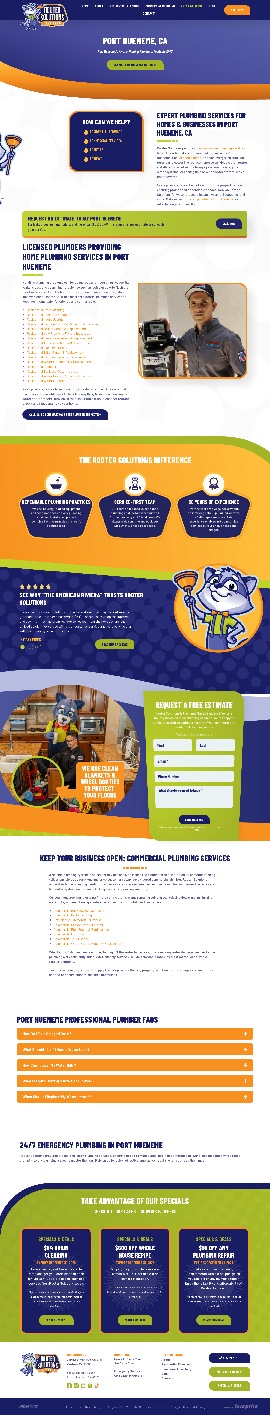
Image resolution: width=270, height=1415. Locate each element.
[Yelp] (90, 1385)
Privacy (201, 1407)
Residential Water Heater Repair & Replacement (61, 376)
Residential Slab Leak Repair (47, 348)
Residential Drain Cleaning (45, 310)
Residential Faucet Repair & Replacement (56, 329)
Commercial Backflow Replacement (78, 910)
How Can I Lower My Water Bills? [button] (49, 1065)
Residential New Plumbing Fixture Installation (59, 333)
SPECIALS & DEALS (230, 1386)
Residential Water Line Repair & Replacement (59, 362)
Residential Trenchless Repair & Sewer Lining (59, 343)
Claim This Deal (56, 1320)
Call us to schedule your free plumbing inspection (65, 414)
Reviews (99, 159)
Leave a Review (229, 1372)
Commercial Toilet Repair (71, 939)
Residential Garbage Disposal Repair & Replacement (64, 324)
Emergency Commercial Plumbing (77, 920)
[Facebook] (69, 1385)
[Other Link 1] (97, 1385)
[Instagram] (76, 1385)
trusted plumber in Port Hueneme (209, 199)
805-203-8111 (229, 1358)
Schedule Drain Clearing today (135, 65)
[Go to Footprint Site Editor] (242, 1407)
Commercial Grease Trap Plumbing (78, 925)
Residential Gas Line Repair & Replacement (57, 357)
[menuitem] (85, 6)
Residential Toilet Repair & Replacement (55, 352)
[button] (22, 647)
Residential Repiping (41, 366)
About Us (99, 150)
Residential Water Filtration (46, 381)
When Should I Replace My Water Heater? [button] (56, 1096)
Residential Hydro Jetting (45, 319)
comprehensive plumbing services (220, 148)
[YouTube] (83, 1385)
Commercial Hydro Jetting (72, 934)
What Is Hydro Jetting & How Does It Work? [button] (58, 1081)
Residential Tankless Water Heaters (52, 371)
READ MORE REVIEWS (115, 644)
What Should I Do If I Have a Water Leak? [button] (56, 1049)
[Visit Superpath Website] (28, 1407)
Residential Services (109, 132)
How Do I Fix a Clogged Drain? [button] (46, 1033)
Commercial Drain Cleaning (72, 915)
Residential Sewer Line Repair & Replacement (59, 338)
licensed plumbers (191, 158)
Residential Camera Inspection (48, 315)
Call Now (237, 10)
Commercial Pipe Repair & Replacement (81, 929)
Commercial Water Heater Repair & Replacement (88, 943)
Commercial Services (108, 141)
